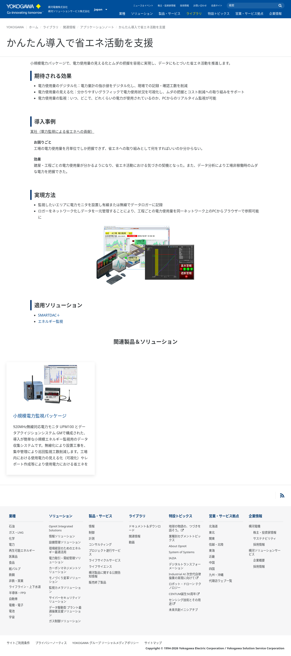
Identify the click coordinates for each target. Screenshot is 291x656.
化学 (12, 538)
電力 (12, 544)
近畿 (212, 556)
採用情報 (184, 5)
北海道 (213, 526)
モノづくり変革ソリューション (65, 580)
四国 (212, 569)
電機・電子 (16, 605)
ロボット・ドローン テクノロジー (185, 586)
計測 (92, 538)
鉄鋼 (12, 575)
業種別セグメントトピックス (185, 538)
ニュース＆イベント (143, 5)
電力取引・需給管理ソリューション (65, 560)
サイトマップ (153, 643)
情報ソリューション (62, 536)
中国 (212, 563)
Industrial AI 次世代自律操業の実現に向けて (185, 576)
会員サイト (216, 5)
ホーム (33, 27)
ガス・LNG (16, 532)
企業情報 (275, 13)
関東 (212, 538)
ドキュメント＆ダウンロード (145, 528)
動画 (132, 542)
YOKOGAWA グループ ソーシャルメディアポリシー (105, 643)
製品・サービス (169, 13)
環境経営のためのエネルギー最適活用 (65, 550)
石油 (12, 526)
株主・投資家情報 (167, 5)
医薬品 (13, 556)
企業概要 (259, 560)
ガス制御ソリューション (65, 621)
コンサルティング (100, 544)
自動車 (13, 599)
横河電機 (254, 526)
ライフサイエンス (100, 567)
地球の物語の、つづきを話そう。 (185, 528)
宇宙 (12, 617)
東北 (212, 532)
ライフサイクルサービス (105, 560)
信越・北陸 (216, 544)
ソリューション (142, 13)
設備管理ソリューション (65, 542)
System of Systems (181, 552)
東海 (212, 550)
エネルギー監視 (50, 321)
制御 (92, 532)
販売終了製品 (97, 582)
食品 (12, 563)
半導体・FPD (17, 593)
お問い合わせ (200, 5)
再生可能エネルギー (22, 550)
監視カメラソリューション (65, 589)
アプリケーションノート (97, 27)
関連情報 (69, 27)
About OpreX (178, 546)
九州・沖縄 (216, 575)
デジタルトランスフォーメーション (185, 566)
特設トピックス (219, 13)
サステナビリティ (264, 538)
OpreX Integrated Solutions (61, 528)
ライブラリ (194, 13)
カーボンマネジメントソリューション (65, 570)
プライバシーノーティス (51, 643)
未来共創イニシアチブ (183, 610)
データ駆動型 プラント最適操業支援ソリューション (65, 611)
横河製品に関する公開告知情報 (105, 574)
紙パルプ (14, 569)
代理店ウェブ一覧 (220, 581)
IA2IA (172, 558)
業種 (122, 13)
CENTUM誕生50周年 (182, 594)
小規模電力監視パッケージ (40, 416)
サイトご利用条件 (18, 643)
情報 (92, 526)
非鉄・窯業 (16, 581)
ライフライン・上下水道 (25, 587)
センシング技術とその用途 (185, 602)
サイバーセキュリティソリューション (65, 599)
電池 (12, 611)
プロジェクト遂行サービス (105, 552)
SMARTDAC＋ (49, 315)
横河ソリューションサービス (265, 552)
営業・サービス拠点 (249, 13)
